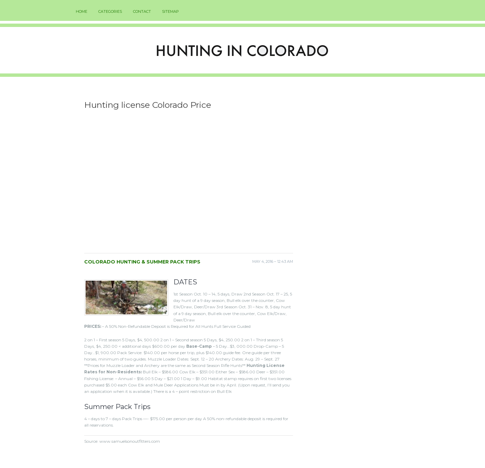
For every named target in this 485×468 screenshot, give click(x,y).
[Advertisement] (188, 183)
